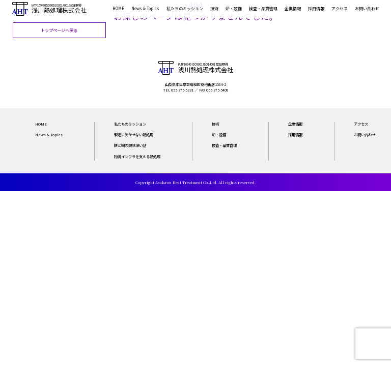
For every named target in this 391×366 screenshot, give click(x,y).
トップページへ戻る (59, 30)
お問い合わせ (367, 8)
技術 (214, 8)
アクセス (339, 8)
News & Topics (145, 8)
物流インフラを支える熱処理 (137, 156)
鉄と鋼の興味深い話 (130, 145)
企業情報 (293, 8)
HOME (118, 8)
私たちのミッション (184, 8)
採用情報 (316, 8)
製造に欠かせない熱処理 (133, 134)
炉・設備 (234, 8)
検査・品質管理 (263, 8)
